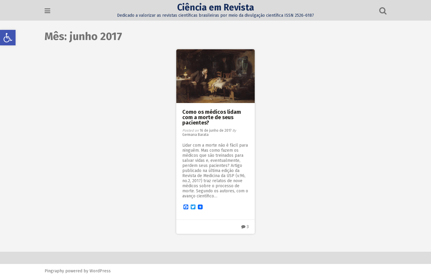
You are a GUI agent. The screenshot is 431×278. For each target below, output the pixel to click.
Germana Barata (195, 135)
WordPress (100, 271)
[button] (8, 37)
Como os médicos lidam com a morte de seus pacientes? (211, 117)
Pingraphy (54, 271)
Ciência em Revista (215, 7)
